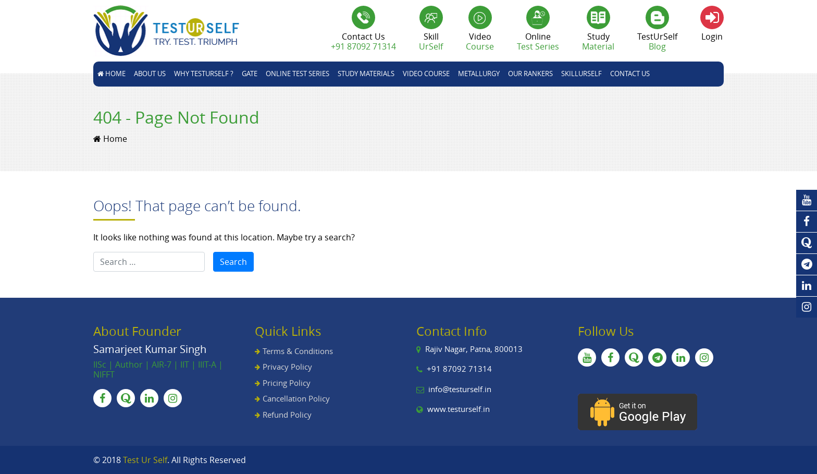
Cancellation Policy (296, 398)
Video (480, 41)
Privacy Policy (287, 366)
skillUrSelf (581, 73)
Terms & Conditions (298, 351)
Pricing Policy (287, 383)
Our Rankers (530, 73)
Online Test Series (297, 73)
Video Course (426, 73)
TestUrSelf (657, 41)
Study (598, 41)
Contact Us (630, 73)
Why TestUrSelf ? (203, 73)
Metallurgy (479, 73)
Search (233, 262)
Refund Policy (287, 414)
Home (111, 73)
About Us (150, 73)
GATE (249, 73)
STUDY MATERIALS (366, 73)
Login (712, 36)
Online (538, 41)
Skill (431, 41)
